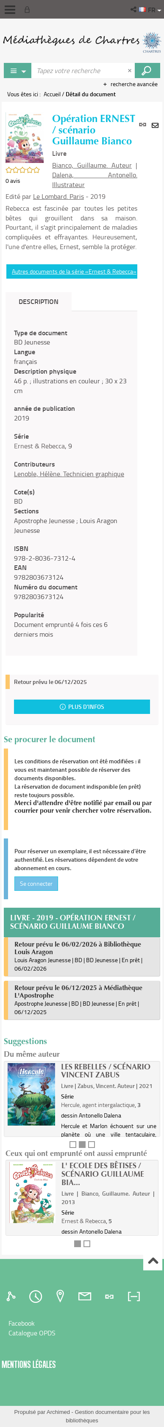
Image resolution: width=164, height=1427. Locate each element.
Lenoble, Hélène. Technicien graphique (69, 473)
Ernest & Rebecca (39, 445)
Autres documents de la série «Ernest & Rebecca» (74, 271)
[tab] (12, 1296)
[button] (134, 9)
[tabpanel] (71, 483)
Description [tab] (38, 301)
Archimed (58, 1412)
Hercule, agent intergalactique (98, 1105)
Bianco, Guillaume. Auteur (92, 165)
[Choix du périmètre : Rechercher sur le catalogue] (18, 70)
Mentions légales (29, 1364)
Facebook (21, 1323)
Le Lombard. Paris (58, 196)
